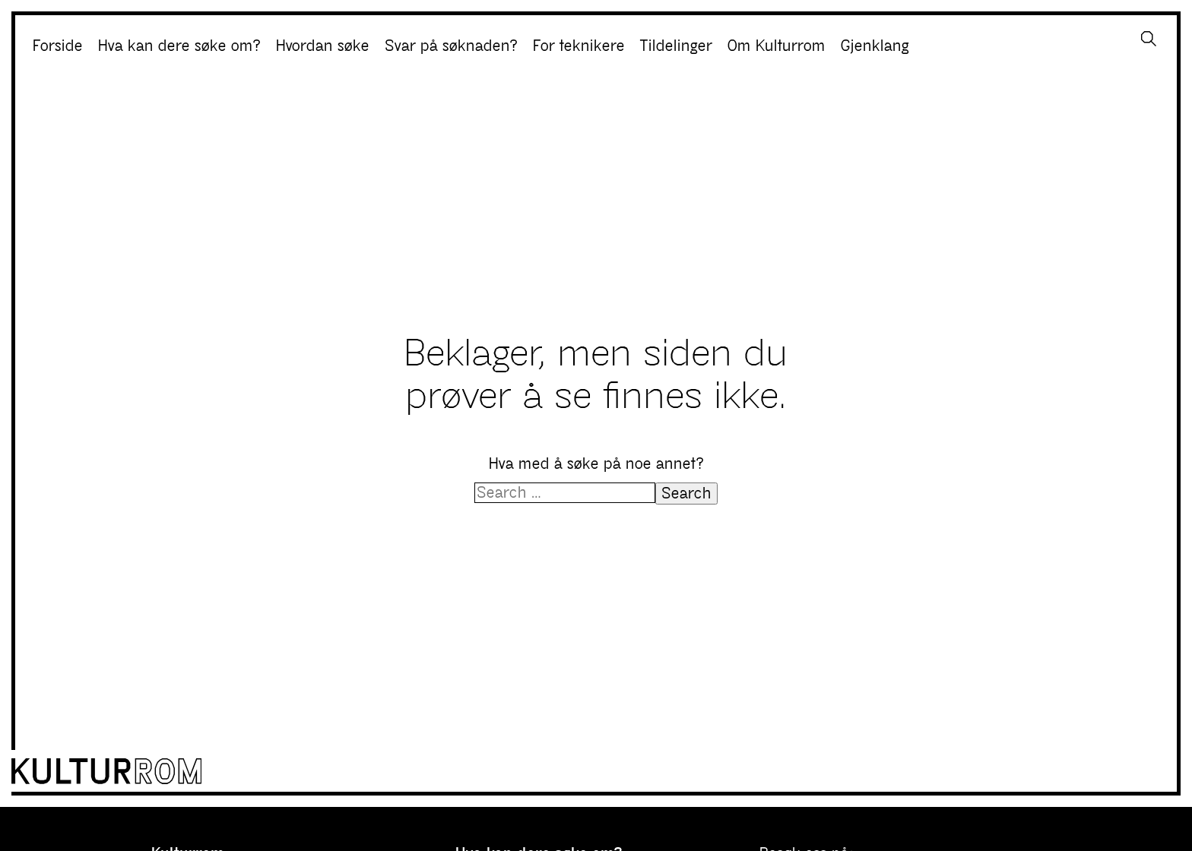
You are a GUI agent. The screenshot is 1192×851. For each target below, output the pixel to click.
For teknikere (579, 45)
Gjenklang (875, 45)
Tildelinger (676, 45)
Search (686, 493)
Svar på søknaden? (451, 45)
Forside (58, 45)
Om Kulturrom (777, 45)
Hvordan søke (322, 45)
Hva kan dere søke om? (179, 45)
